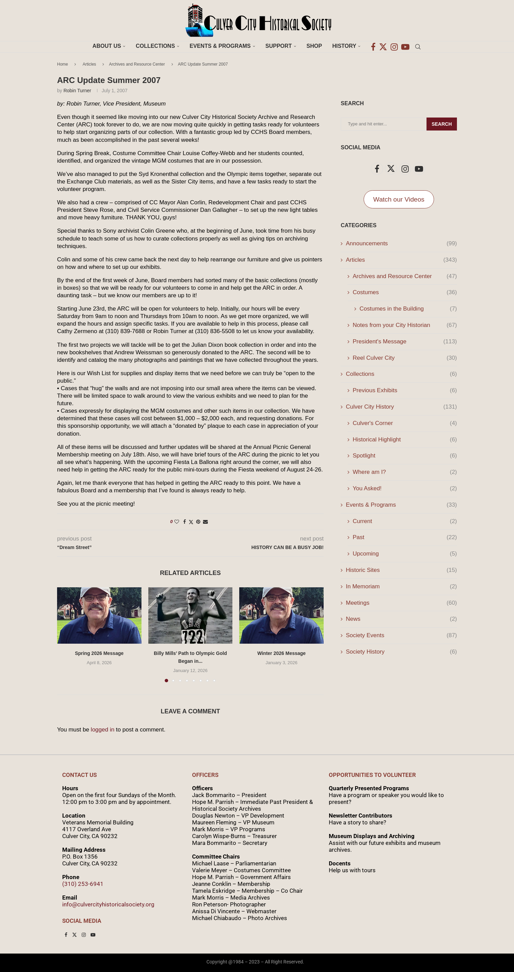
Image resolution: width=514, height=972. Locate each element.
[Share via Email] (205, 521)
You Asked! (405, 488)
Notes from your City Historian (405, 325)
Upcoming (405, 554)
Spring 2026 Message (99, 653)
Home (62, 64)
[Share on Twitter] (191, 522)
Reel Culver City (405, 358)
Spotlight (405, 456)
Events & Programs (220, 46)
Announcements (401, 243)
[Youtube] (405, 46)
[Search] (418, 46)
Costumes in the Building (408, 309)
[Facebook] (373, 46)
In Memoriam (401, 587)
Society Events (401, 635)
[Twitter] (383, 46)
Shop (314, 46)
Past (405, 537)
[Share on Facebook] (184, 521)
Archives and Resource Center (137, 64)
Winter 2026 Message (281, 653)
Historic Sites (401, 570)
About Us (107, 46)
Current (405, 521)
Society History (401, 652)
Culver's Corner (405, 423)
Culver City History (401, 407)
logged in (102, 729)
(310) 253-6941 (83, 883)
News (401, 619)
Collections (155, 46)
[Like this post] (176, 521)
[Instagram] (394, 46)
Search (442, 124)
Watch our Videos (398, 199)
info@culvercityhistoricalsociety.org (108, 904)
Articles (89, 64)
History (344, 46)
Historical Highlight (405, 440)
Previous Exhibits (405, 390)
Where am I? (405, 472)
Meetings (401, 603)
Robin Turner (77, 90)
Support (279, 46)
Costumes (405, 292)
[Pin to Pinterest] (198, 521)
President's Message (405, 342)
